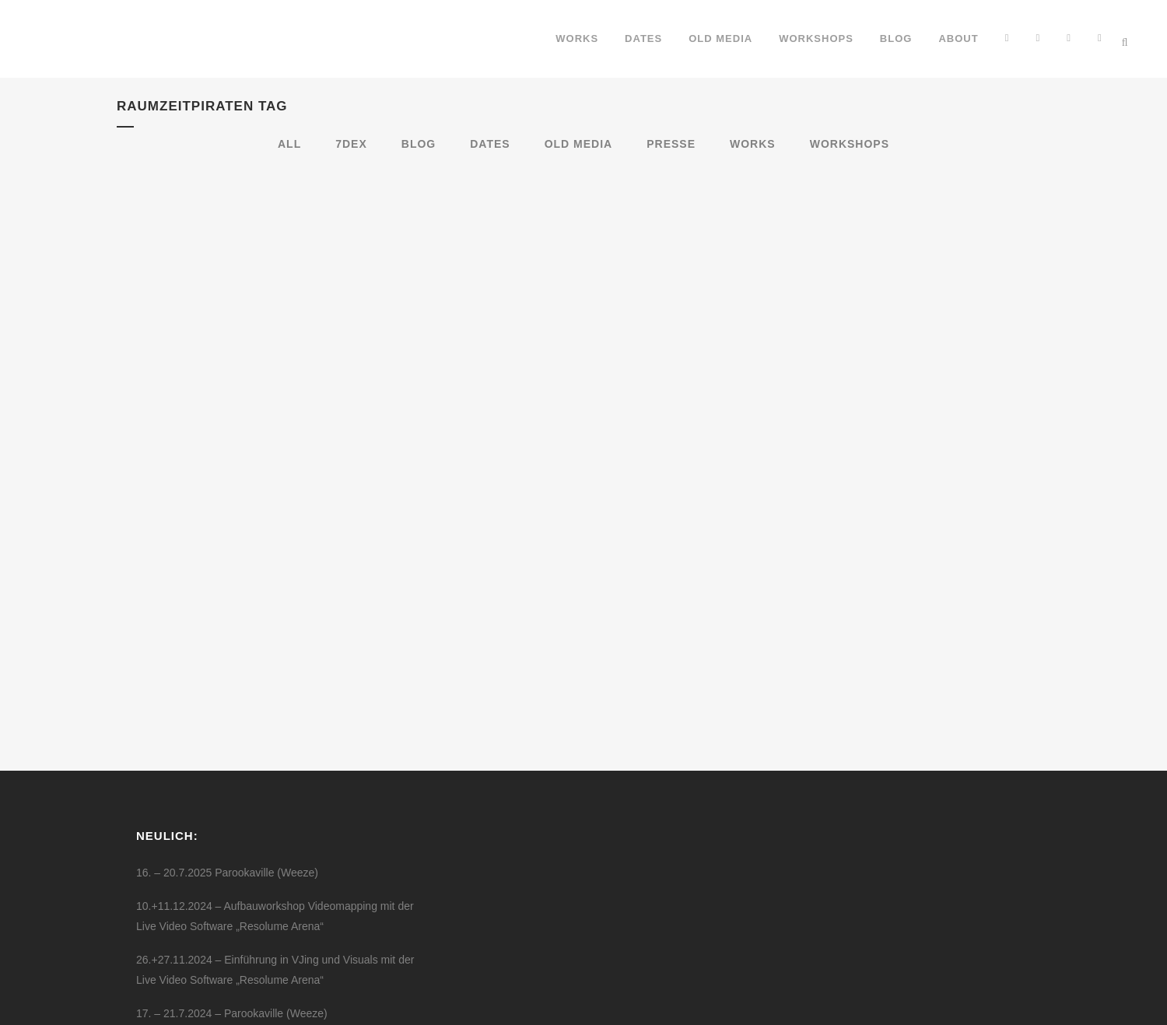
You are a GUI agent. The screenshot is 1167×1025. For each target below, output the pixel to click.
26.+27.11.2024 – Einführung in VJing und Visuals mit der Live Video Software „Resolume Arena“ (275, 843)
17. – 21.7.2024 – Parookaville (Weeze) (232, 886)
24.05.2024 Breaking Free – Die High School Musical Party (278, 920)
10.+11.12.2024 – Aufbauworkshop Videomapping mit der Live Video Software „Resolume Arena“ (275, 789)
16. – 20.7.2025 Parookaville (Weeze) (227, 746)
